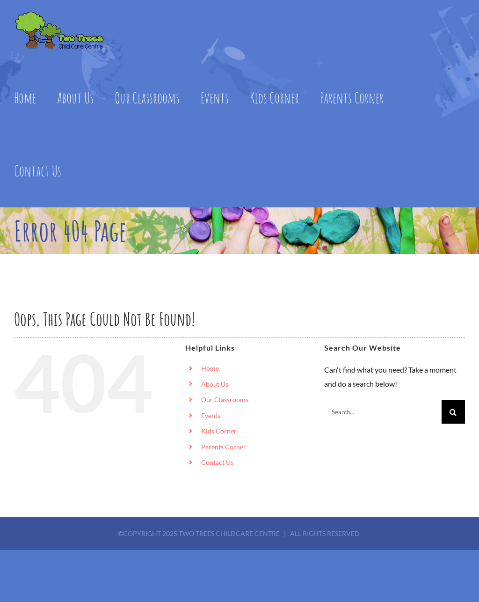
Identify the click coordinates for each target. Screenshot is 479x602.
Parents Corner (223, 447)
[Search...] (383, 412)
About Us (214, 384)
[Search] (453, 412)
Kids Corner (219, 431)
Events (210, 415)
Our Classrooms (224, 400)
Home (210, 368)
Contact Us (217, 462)
